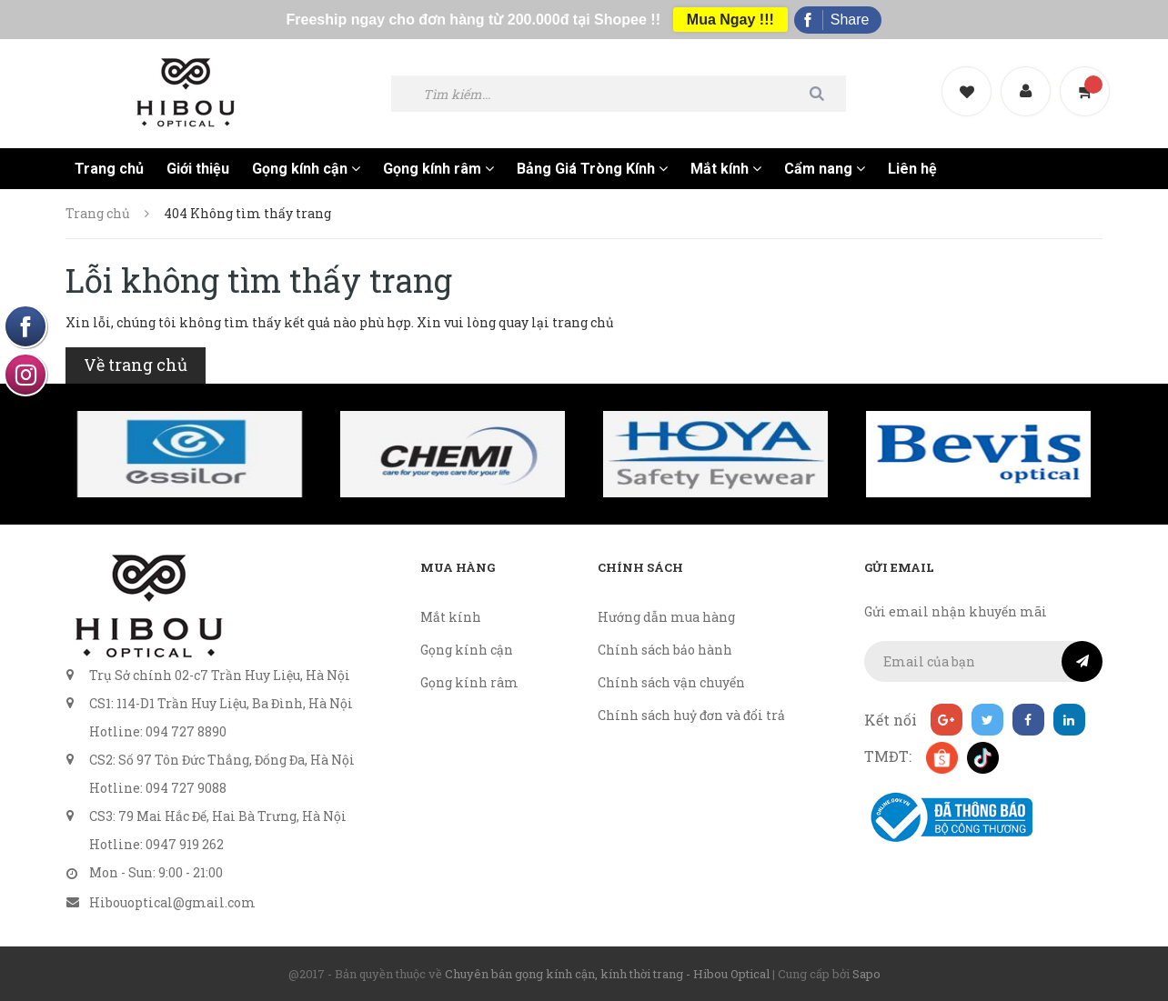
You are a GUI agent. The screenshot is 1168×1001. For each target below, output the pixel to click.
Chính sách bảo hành (665, 649)
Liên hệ (912, 168)
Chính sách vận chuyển (671, 682)
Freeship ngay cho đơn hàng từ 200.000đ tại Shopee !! (473, 19)
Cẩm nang (824, 168)
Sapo (866, 974)
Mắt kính (725, 168)
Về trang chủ (135, 364)
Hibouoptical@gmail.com (172, 902)
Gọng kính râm (438, 168)
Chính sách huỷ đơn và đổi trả (691, 715)
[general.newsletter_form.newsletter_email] (983, 661)
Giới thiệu (197, 168)
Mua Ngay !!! (730, 19)
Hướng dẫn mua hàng (666, 617)
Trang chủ (109, 168)
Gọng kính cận (306, 168)
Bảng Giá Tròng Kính (592, 168)
